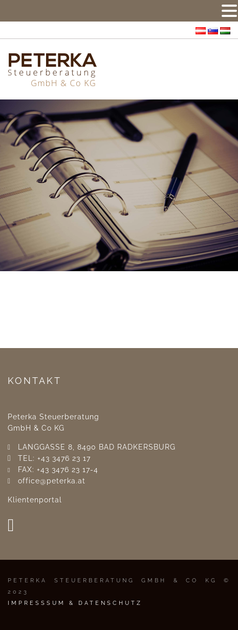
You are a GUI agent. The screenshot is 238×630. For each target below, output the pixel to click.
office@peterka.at (51, 481)
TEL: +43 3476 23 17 (54, 458)
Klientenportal (35, 500)
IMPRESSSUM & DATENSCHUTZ (75, 603)
